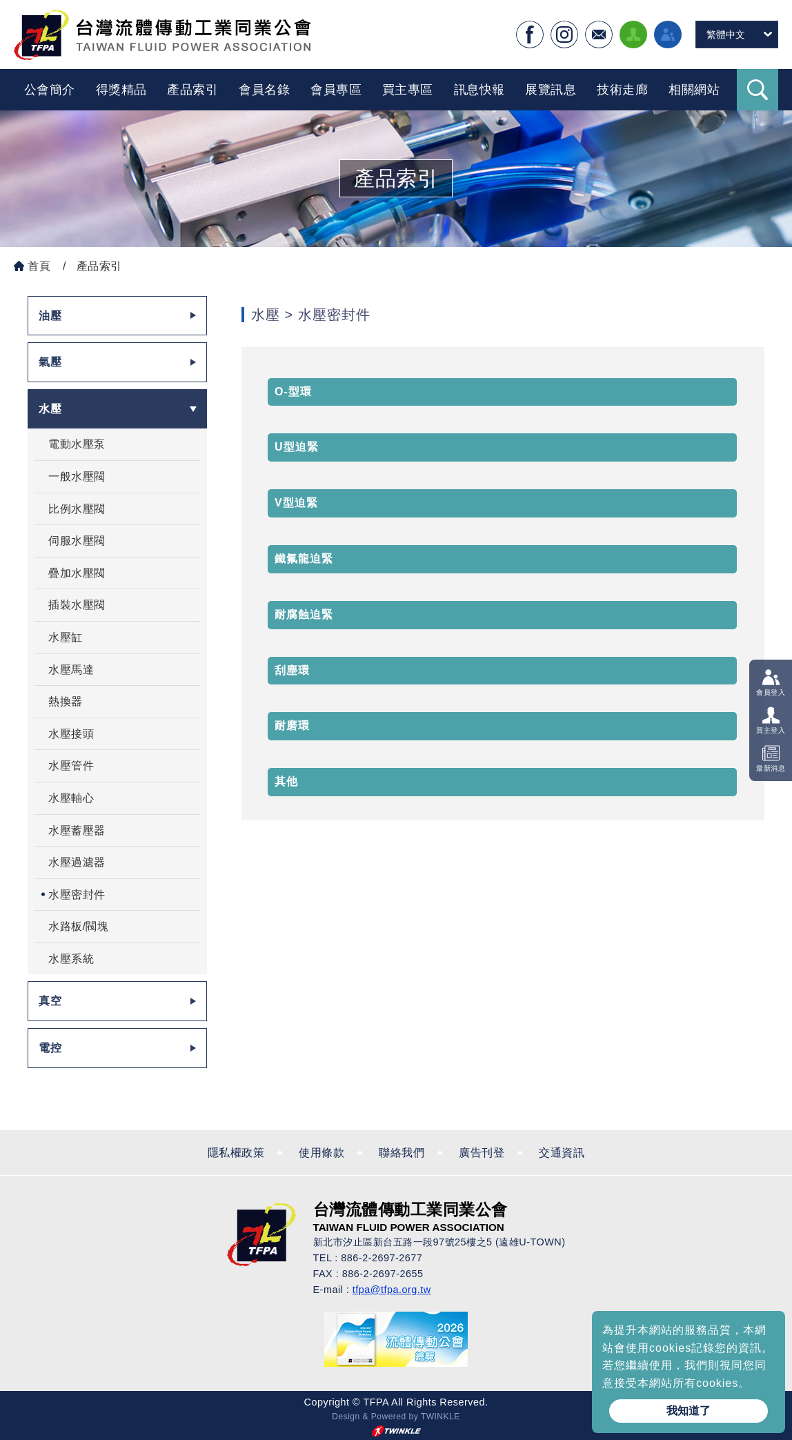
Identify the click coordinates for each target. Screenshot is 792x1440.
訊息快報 (479, 90)
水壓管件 (71, 765)
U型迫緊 (297, 447)
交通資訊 (561, 1152)
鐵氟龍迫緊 (304, 558)
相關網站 (694, 90)
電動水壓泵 (77, 444)
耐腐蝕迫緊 (304, 614)
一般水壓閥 (77, 476)
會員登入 (770, 692)
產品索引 (192, 90)
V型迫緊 (296, 503)
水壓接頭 (71, 734)
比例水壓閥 (77, 509)
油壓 (50, 316)
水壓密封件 (77, 894)
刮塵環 (292, 670)
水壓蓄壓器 (77, 830)
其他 (286, 781)
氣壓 (50, 362)
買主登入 (770, 730)
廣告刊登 (481, 1152)
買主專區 (407, 90)
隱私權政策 (236, 1152)
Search (757, 89)
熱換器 (65, 701)
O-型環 (293, 391)
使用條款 (321, 1152)
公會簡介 (49, 90)
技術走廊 (622, 90)
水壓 (50, 409)
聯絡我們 (401, 1152)
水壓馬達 (71, 669)
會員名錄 (264, 90)
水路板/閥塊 (78, 926)
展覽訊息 (550, 90)
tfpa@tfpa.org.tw (392, 1289)
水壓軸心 (71, 798)
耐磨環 (292, 725)
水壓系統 (71, 959)
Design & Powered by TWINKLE (395, 1416)
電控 (50, 1048)
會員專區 (336, 90)
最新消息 (770, 768)
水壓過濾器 (77, 862)
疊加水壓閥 (77, 573)
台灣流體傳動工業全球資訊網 (162, 34)
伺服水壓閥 (77, 540)
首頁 (39, 266)
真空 (50, 1001)
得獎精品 (121, 90)
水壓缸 (65, 637)
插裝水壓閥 (77, 605)
